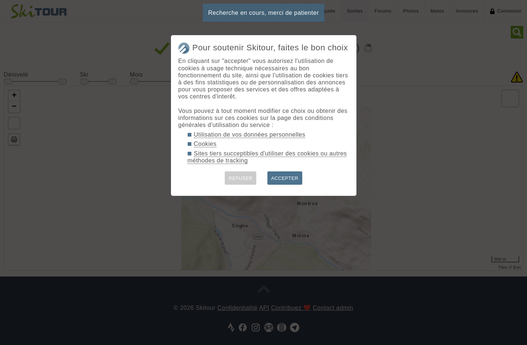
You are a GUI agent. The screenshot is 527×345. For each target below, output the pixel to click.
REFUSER (240, 178)
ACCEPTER (285, 178)
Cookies (205, 144)
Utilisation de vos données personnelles (250, 134)
